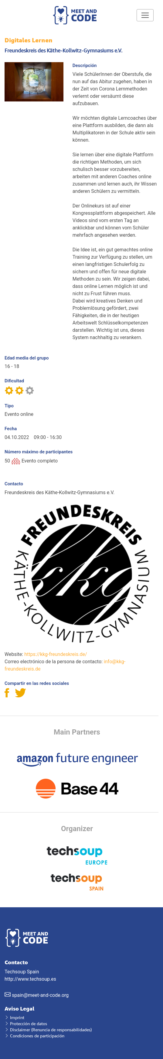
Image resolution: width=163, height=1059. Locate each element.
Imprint (14, 1017)
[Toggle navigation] (145, 15)
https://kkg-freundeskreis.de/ (55, 654)
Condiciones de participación (34, 1035)
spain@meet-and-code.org (40, 995)
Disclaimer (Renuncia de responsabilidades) (48, 1029)
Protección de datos (26, 1023)
